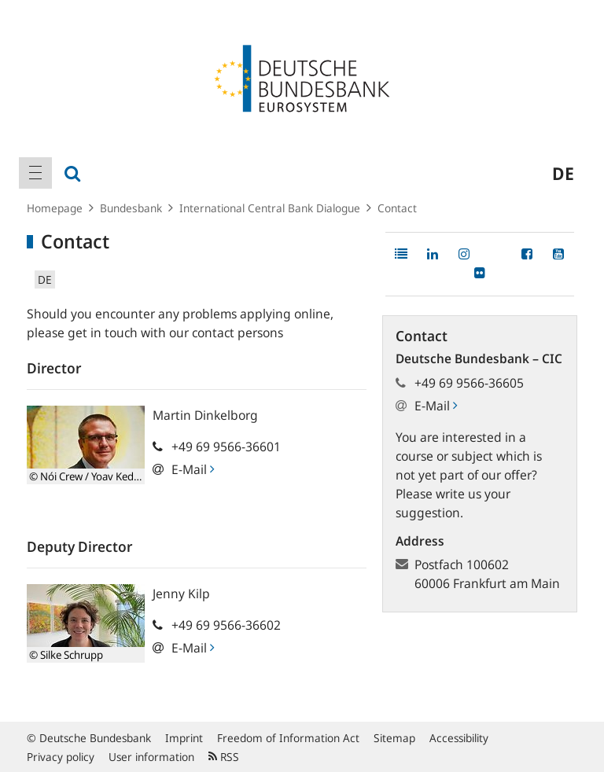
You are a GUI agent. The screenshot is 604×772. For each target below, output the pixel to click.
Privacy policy (60, 756)
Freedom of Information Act (288, 737)
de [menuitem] (563, 173)
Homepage (55, 207)
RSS (223, 756)
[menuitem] (35, 173)
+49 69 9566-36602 (226, 625)
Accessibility (458, 737)
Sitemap (394, 737)
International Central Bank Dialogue (269, 207)
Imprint (184, 737)
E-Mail (192, 469)
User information (151, 756)
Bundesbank (131, 207)
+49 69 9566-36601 (226, 446)
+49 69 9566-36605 (469, 383)
